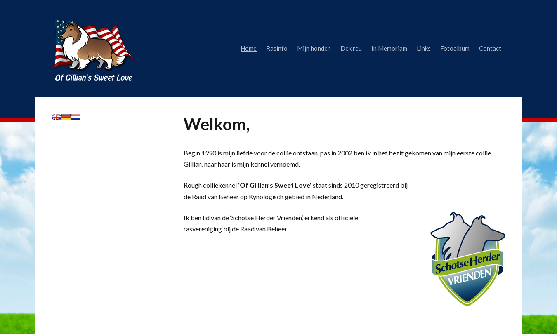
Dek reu (351, 48)
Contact (490, 48)
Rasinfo (277, 48)
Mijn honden (314, 48)
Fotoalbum (455, 48)
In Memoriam (389, 48)
